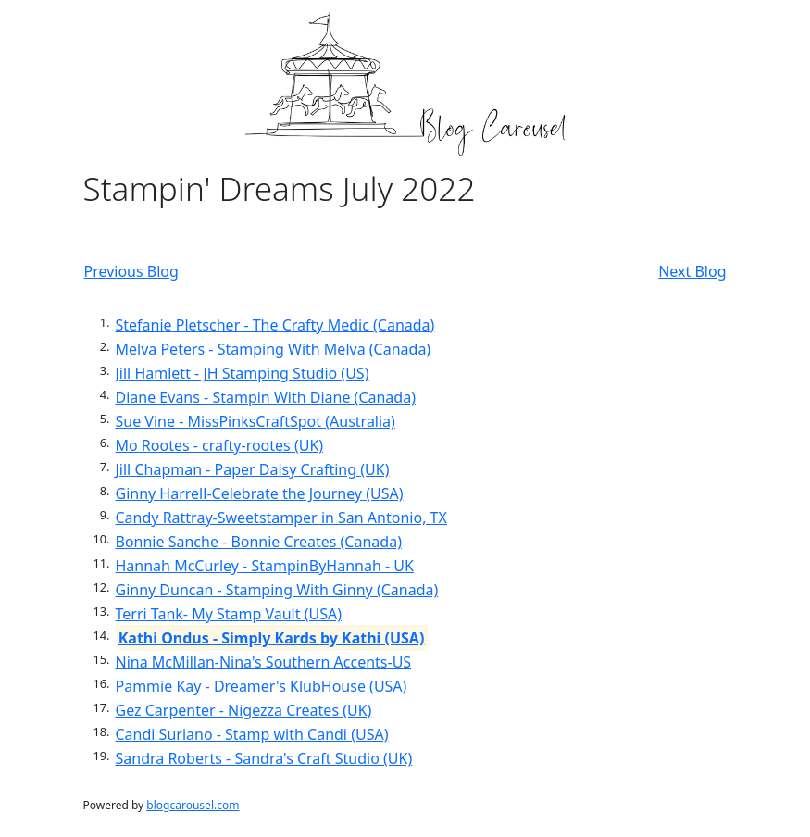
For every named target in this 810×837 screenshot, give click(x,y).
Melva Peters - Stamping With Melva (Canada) (273, 349)
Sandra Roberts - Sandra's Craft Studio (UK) (264, 758)
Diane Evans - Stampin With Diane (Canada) (266, 397)
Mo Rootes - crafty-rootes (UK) (220, 445)
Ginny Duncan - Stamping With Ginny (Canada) (277, 590)
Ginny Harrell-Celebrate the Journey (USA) (260, 493)
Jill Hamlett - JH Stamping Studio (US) (242, 373)
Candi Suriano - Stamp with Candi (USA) (252, 734)
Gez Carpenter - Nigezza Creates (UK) (244, 710)
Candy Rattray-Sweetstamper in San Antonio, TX (281, 517)
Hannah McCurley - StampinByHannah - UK (265, 566)
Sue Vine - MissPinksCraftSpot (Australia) (255, 421)
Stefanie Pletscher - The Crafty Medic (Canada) (275, 325)
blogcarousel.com (192, 805)
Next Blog (692, 271)
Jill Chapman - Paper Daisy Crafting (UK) (253, 469)
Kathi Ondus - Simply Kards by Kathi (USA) (271, 638)
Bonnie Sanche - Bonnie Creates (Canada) (259, 541)
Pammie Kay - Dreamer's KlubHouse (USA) (261, 686)
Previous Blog (131, 271)
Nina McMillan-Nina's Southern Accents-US (264, 662)
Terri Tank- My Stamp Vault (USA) (229, 614)
